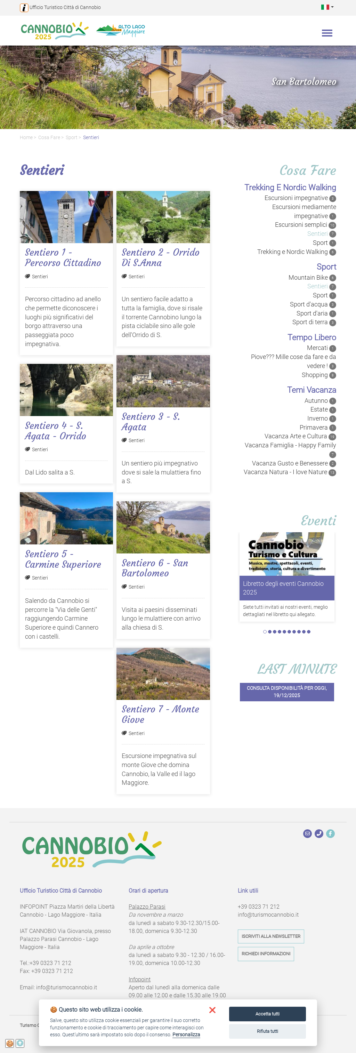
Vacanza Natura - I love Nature (290, 472)
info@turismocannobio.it (66, 987)
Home (26, 138)
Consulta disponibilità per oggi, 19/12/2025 (287, 692)
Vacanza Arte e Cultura (300, 436)
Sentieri (91, 138)
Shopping (319, 375)
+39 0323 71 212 (50, 963)
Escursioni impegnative (300, 198)
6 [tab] (289, 631)
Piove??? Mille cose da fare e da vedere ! (293, 361)
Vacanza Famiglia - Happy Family (290, 449)
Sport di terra (314, 322)
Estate (323, 409)
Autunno (320, 401)
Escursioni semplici (305, 225)
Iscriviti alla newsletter (271, 936)
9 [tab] (304, 631)
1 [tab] (265, 631)
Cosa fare (49, 138)
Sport (72, 138)
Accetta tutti (268, 1013)
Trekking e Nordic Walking (296, 252)
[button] (327, 7)
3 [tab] (274, 631)
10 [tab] (308, 631)
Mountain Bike (312, 277)
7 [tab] (294, 631)
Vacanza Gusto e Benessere (294, 463)
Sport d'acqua (313, 304)
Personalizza (186, 1034)
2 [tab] (270, 631)
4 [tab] (279, 631)
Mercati (321, 348)
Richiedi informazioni (266, 953)
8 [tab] (299, 631)
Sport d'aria (316, 313)
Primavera (318, 427)
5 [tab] (284, 631)
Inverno (321, 418)
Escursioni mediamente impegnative (304, 211)
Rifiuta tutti (267, 1031)
